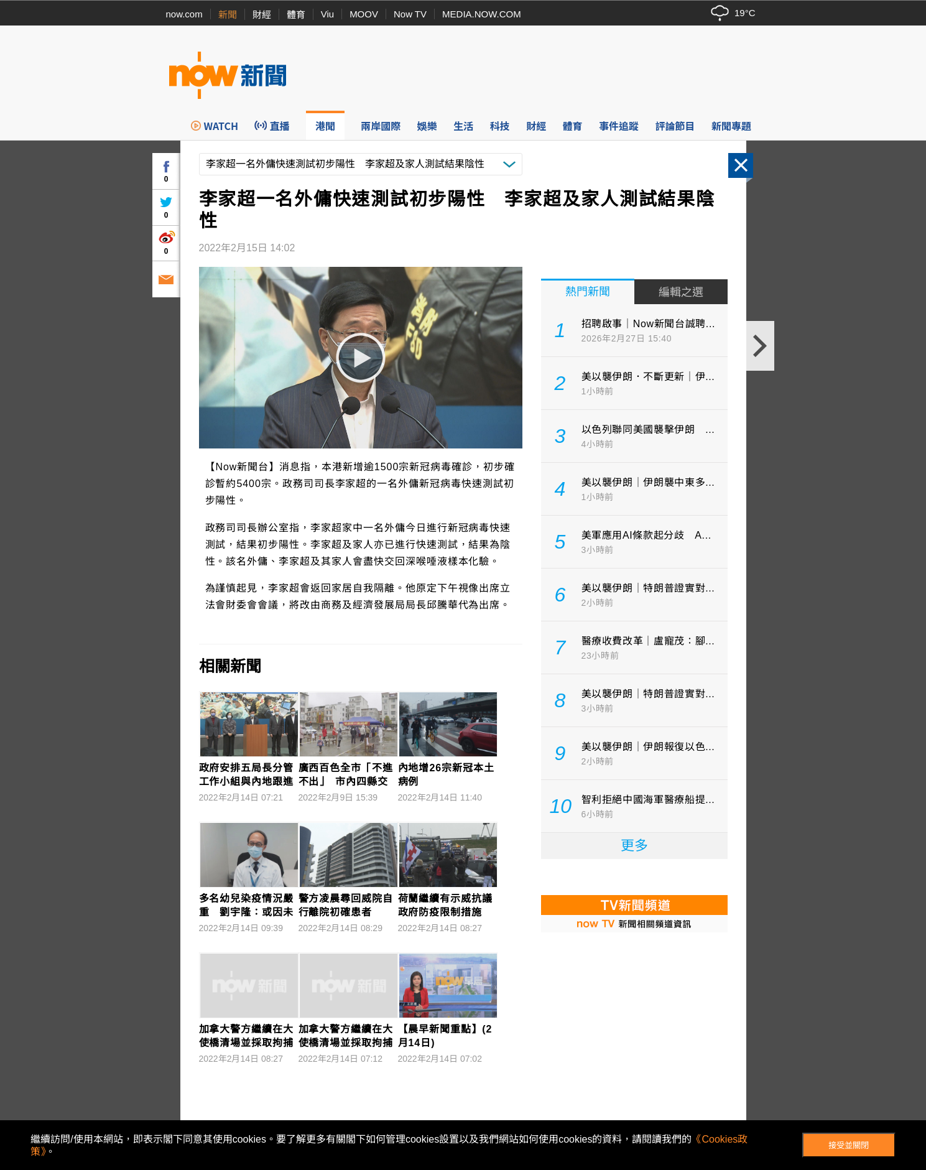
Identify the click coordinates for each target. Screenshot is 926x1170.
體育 (296, 14)
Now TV (410, 14)
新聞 (227, 14)
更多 (634, 845)
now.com (184, 14)
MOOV (364, 14)
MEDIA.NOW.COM (481, 14)
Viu (327, 14)
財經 (261, 14)
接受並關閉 (848, 1145)
